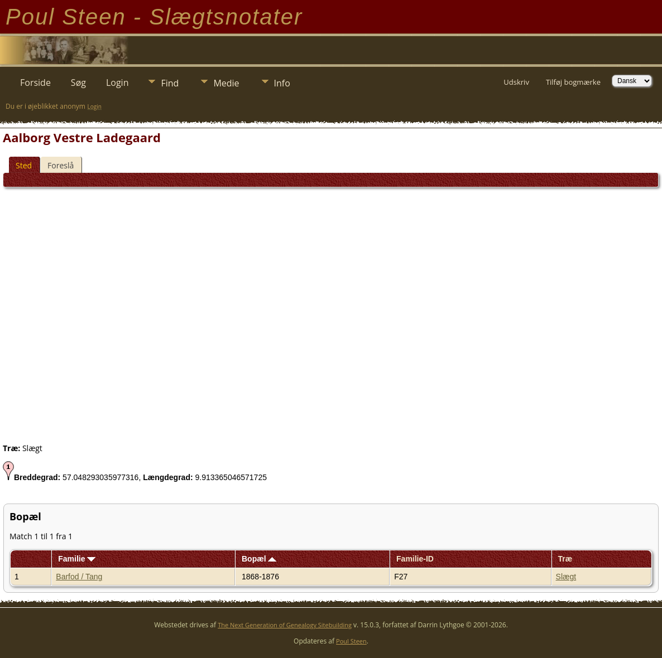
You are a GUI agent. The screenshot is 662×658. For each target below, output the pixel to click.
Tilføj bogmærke (573, 82)
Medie (226, 83)
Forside (35, 82)
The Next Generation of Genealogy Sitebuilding (285, 625)
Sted (24, 165)
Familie (76, 558)
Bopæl (259, 558)
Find (170, 83)
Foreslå (60, 165)
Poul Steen (351, 641)
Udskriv (516, 82)
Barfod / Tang (79, 576)
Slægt (566, 576)
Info (282, 83)
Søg (78, 82)
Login (117, 82)
